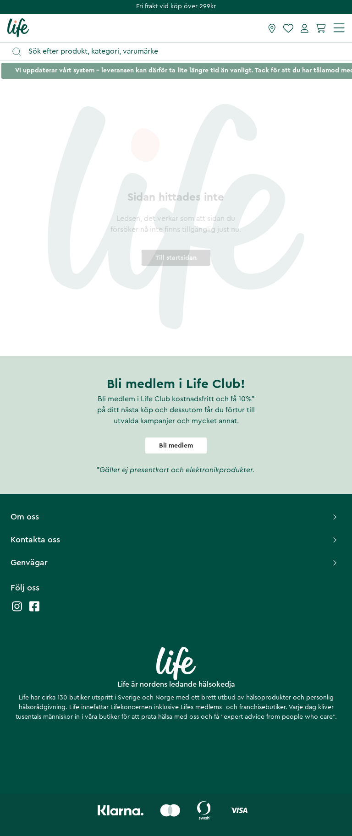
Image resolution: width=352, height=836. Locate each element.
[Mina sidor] (304, 27)
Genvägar (175, 562)
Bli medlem (176, 446)
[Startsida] (18, 27)
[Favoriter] (288, 27)
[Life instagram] (17, 611)
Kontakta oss (175, 539)
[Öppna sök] (180, 51)
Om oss (175, 517)
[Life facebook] (34, 611)
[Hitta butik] (272, 27)
